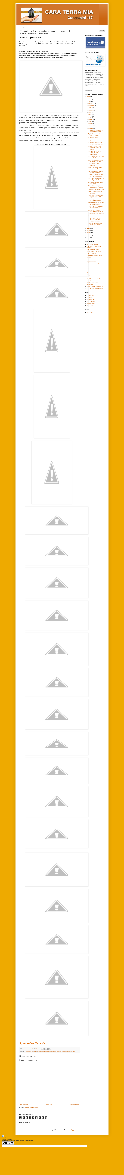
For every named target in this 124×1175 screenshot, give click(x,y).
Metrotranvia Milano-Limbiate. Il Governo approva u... (96, 171)
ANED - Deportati (91, 253)
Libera (88, 273)
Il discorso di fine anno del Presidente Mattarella (95, 224)
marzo (90, 123)
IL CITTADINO (90, 295)
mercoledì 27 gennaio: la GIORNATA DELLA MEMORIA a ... (94, 153)
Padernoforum (90, 269)
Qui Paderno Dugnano (92, 244)
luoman (62, 1130)
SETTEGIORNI (91, 301)
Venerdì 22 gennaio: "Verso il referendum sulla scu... (95, 168)
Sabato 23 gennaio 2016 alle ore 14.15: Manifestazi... (95, 175)
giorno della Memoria (51, 1051)
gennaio (90, 128)
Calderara (39, 1051)
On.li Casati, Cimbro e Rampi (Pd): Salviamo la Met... (95, 196)
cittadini (44, 1051)
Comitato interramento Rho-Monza (96, 279)
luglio (89, 114)
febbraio (90, 126)
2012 (88, 235)
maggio (90, 119)
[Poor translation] (11, 1143)
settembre (91, 110)
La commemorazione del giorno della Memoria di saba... (96, 131)
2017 (88, 99)
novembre (91, 105)
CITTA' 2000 (90, 305)
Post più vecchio (75, 1104)
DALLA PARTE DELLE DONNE (96, 189)
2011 (88, 237)
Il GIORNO (89, 297)
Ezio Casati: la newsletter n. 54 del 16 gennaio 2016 (96, 179)
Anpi (88, 277)
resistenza (72, 1051)
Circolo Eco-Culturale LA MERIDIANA (93, 283)
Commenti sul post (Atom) (31, 1107)
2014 (88, 230)
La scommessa (91, 271)
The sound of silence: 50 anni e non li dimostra (96, 182)
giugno (90, 117)
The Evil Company (91, 261)
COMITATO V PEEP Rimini (94, 251)
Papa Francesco (91, 259)
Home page (49, 1104)
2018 (88, 96)
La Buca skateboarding (93, 263)
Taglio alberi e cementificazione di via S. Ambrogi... (96, 134)
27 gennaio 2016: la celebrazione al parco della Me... (95, 139)
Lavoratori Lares (91, 281)
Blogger (73, 1130)
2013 (88, 232)
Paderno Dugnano (65, 1051)
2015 (88, 228)
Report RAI (89, 267)
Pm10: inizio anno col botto (95, 216)
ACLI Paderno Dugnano (93, 249)
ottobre (90, 108)
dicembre (91, 103)
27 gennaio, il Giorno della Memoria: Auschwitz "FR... (95, 143)
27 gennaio (27, 1051)
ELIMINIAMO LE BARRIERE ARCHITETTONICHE (95, 160)
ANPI (35, 1051)
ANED (32, 1051)
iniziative (59, 1051)
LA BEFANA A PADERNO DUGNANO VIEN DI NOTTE (96, 210)
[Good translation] (5, 1143)
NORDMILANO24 (91, 299)
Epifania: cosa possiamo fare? (96, 213)
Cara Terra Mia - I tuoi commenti (95, 288)
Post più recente (24, 1104)
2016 (88, 101)
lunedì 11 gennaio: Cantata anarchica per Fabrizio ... (95, 199)
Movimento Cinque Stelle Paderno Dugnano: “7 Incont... (94, 148)
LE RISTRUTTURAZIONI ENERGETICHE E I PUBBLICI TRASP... (94, 220)
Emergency (90, 275)
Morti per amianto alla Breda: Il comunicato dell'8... (96, 203)
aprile (90, 121)
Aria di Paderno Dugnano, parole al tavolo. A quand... (95, 186)
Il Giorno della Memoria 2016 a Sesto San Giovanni (96, 157)
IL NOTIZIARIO (91, 303)
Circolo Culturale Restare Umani (95, 286)
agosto (90, 112)
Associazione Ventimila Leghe (94, 265)
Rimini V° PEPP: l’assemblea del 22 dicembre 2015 (95, 207)
